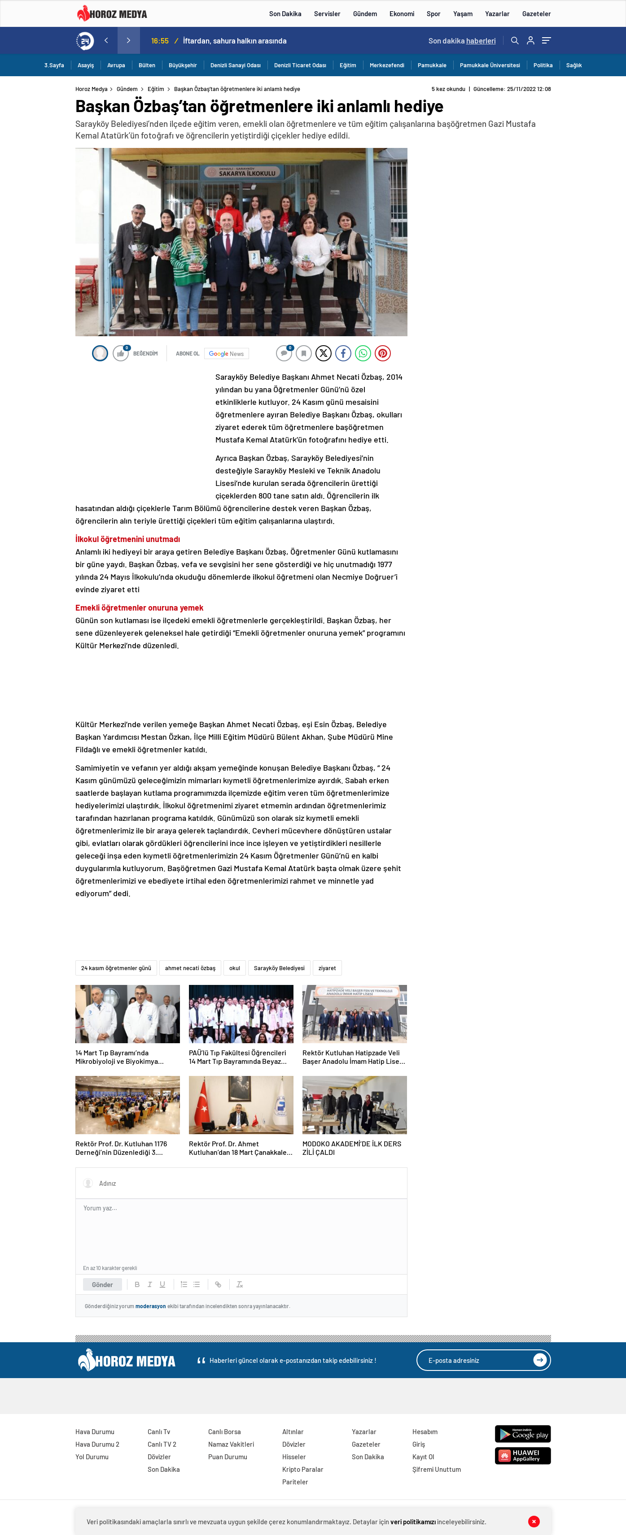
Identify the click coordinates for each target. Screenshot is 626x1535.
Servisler (327, 13)
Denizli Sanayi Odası (235, 65)
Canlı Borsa (224, 1431)
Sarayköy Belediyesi (279, 967)
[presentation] (106, 40)
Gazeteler (536, 13)
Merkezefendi (387, 65)
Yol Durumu (92, 1457)
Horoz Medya (91, 88)
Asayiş (86, 65)
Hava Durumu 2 (97, 1444)
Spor (434, 13)
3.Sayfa (54, 65)
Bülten (147, 65)
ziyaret (327, 967)
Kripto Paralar (303, 1469)
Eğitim (348, 65)
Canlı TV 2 (162, 1444)
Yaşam (463, 13)
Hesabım (425, 1431)
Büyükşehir (183, 65)
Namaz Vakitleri (231, 1444)
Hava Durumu (94, 1431)
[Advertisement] (142, 430)
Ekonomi (402, 13)
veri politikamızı (413, 1522)
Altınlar (293, 1431)
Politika (543, 65)
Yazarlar (497, 13)
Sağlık (574, 65)
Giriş (418, 1444)
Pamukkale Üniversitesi (490, 65)
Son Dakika (285, 13)
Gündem (365, 13)
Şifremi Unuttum (436, 1469)
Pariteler (295, 1482)
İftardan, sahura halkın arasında (235, 40)
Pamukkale (432, 65)
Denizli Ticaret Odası (300, 65)
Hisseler (294, 1457)
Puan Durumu (227, 1457)
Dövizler (159, 1457)
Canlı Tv (159, 1431)
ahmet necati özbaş (190, 967)
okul (234, 967)
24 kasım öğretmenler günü (116, 967)
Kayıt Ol (423, 1457)
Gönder (102, 1284)
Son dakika (462, 40)
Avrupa (116, 65)
